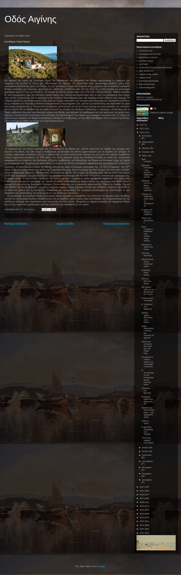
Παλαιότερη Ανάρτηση (116, 223)
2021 (142, 514)
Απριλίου (146, 152)
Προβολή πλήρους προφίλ (161, 112)
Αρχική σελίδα (65, 223)
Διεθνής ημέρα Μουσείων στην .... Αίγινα (147, 317)
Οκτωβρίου (147, 467)
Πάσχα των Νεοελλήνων (147, 220)
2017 (142, 498)
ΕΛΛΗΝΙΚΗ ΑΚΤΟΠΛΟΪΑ (150, 54)
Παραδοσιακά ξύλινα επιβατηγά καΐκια (147, 262)
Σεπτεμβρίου (147, 461)
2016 (142, 494)
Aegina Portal (145, 77)
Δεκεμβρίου (147, 480)
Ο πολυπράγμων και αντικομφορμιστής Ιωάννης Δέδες (147, 377)
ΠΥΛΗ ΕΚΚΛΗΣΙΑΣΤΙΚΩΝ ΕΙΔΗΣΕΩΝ (155, 67)
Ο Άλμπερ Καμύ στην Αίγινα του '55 (147, 400)
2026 (142, 533)
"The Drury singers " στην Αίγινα (147, 440)
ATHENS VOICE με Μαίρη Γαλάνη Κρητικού (146, 185)
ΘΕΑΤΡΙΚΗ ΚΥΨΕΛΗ (148, 57)
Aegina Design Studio (148, 74)
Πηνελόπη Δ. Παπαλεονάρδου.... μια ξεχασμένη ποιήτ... (147, 412)
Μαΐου (145, 156)
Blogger (102, 566)
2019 (142, 506)
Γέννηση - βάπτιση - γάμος (146, 281)
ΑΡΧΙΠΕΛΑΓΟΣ (146, 51)
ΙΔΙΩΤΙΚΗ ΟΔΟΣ (146, 61)
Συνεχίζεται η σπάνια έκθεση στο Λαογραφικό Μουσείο (147, 362)
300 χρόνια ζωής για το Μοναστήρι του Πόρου (147, 290)
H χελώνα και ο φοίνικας (147, 299)
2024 (142, 525)
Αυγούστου (147, 455)
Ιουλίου (145, 451)
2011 (142, 125)
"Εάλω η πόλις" (145, 422)
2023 (142, 521)
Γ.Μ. (155, 108)
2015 (142, 491)
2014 (142, 487)
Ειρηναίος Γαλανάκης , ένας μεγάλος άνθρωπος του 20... (147, 171)
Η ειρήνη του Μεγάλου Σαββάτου (146, 212)
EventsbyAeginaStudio (149, 81)
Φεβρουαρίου (148, 142)
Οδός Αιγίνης (31, 19)
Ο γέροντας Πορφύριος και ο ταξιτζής (147, 430)
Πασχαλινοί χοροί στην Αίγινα (147, 246)
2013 (142, 132)
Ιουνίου (145, 447)
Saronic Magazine (147, 87)
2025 (142, 529)
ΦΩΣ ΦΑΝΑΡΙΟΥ (146, 71)
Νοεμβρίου (146, 473)
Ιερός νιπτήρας (146, 160)
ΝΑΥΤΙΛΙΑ (143, 64)
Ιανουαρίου (147, 136)
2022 (142, 517)
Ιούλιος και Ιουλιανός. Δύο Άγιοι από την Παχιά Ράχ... (146, 347)
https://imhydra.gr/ (147, 84)
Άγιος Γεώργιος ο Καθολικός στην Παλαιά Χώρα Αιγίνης (147, 234)
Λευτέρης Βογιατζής (146, 254)
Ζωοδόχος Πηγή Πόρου (145, 272)
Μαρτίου (146, 148)
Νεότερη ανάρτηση (16, 223)
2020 (142, 510)
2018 (142, 502)
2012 (142, 128)
